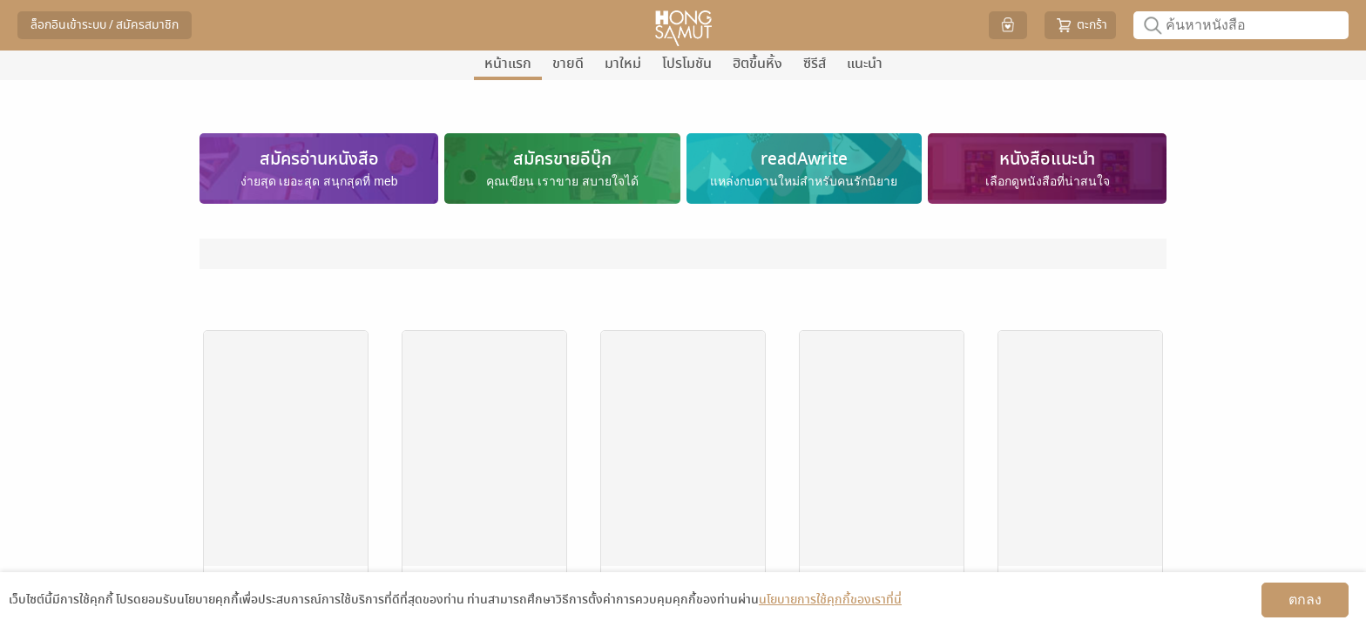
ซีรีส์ (814, 63)
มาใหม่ (623, 63)
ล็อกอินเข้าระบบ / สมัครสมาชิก (104, 25)
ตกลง (1305, 599)
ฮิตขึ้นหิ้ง (757, 63)
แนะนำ (864, 63)
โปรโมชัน (687, 63)
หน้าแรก (507, 63)
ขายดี (568, 63)
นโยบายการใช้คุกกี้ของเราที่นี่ (830, 599)
